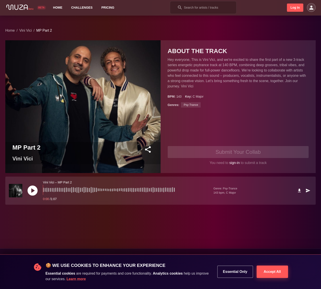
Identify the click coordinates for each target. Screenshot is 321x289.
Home (58, 8)
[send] (308, 190)
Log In (295, 8)
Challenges (82, 8)
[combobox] (203, 8)
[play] (32, 190)
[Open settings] (311, 7)
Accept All (272, 272)
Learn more (76, 279)
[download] (299, 190)
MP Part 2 (44, 30)
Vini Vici (25, 30)
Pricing (108, 8)
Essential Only (235, 271)
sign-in (234, 163)
